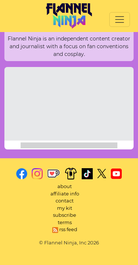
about (64, 186)
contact (65, 201)
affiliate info (64, 194)
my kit (64, 208)
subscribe (64, 215)
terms (65, 222)
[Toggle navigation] (119, 19)
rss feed (64, 229)
